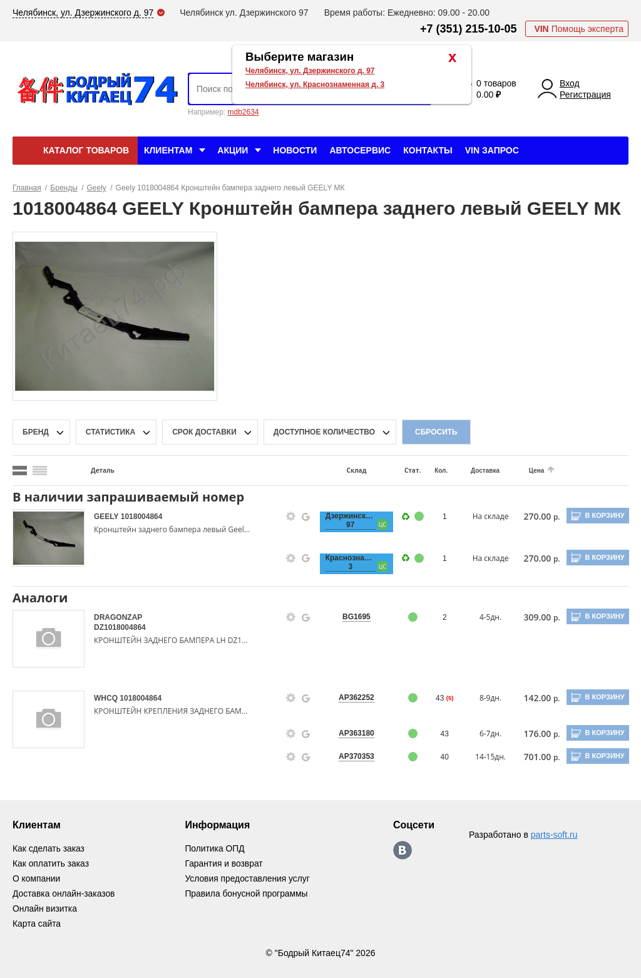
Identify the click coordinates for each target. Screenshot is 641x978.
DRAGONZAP (118, 617)
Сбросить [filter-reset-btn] (436, 432)
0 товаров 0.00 (496, 89)
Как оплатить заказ (51, 863)
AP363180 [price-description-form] (351, 733)
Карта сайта (37, 924)
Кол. (434, 470)
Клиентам (168, 150)
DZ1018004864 (120, 627)
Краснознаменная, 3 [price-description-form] (345, 562)
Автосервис (360, 150)
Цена (527, 470)
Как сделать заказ (49, 848)
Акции (232, 150)
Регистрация (585, 95)
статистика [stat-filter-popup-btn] (110, 432)
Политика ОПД (215, 848)
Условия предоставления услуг (248, 878)
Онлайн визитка (45, 908)
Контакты (427, 150)
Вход (570, 83)
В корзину (603, 515)
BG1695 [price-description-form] (351, 616)
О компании (37, 878)
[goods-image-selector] (48, 538)
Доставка (477, 470)
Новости (295, 150)
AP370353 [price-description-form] (351, 756)
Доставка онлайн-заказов (64, 893)
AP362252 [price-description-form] (351, 697)
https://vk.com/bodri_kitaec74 (403, 850)
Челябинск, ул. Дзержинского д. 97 (310, 70)
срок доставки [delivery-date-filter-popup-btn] (204, 432)
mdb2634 (243, 112)
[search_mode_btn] (20, 470)
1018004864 (142, 516)
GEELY (107, 516)
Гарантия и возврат (224, 863)
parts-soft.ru (554, 835)
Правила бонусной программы (247, 893)
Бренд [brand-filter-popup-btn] (36, 432)
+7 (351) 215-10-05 (468, 29)
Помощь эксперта (578, 29)
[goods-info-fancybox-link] (287, 517)
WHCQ (107, 698)
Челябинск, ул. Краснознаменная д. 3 (314, 84)
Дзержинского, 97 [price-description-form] (345, 520)
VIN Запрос (492, 150)
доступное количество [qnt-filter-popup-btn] (324, 432)
